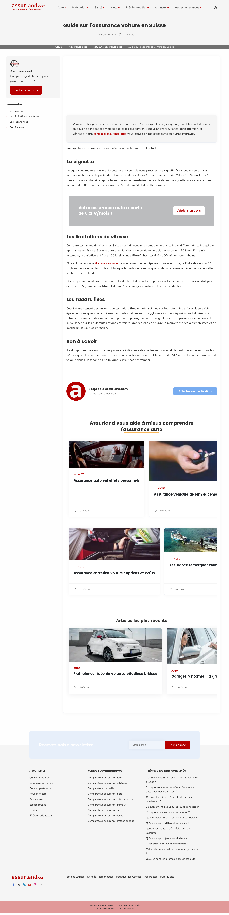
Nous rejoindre (38, 794)
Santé (98, 7)
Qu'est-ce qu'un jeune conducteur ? (166, 838)
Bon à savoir (17, 127)
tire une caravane (106, 263)
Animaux (161, 7)
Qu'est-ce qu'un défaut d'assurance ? (167, 823)
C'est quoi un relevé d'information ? (167, 843)
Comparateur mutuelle (101, 788)
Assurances (36, 799)
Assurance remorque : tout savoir (199, 565)
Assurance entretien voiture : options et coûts (114, 573)
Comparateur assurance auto (105, 777)
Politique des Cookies (128, 876)
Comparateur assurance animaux (107, 805)
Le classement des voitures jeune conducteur (172, 807)
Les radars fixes (19, 122)
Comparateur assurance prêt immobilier (111, 799)
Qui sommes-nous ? (41, 777)
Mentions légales (74, 876)
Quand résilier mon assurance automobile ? (171, 817)
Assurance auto (78, 47)
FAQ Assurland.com (41, 815)
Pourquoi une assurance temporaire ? (168, 812)
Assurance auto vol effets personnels (107, 480)
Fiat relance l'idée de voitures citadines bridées (115, 673)
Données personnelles (100, 876)
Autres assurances (187, 7)
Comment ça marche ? (42, 783)
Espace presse (37, 805)
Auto (61, 7)
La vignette (16, 111)
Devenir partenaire (40, 788)
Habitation (79, 7)
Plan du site (167, 876)
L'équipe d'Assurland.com (108, 389)
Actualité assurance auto (107, 47)
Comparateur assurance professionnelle (111, 821)
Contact (33, 810)
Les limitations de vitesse (25, 116)
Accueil (59, 47)
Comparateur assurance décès (105, 815)
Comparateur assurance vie (104, 810)
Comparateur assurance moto (105, 794)
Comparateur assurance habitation (108, 783)
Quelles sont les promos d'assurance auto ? (171, 859)
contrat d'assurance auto (110, 134)
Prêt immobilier (136, 7)
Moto (114, 7)
